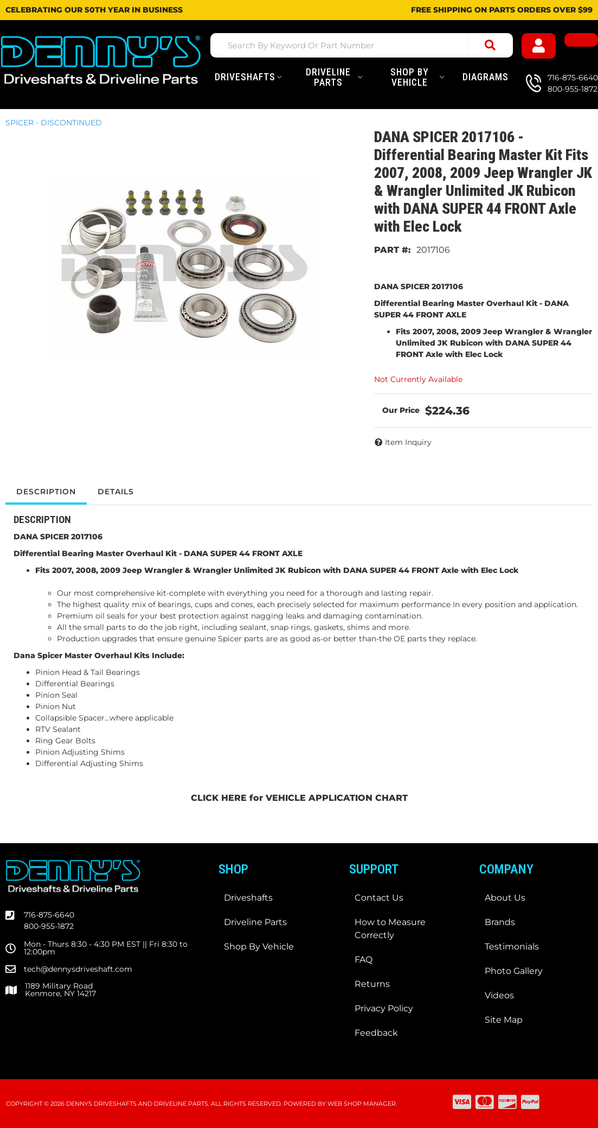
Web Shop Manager (361, 1103)
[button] (361, 45)
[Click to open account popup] (539, 46)
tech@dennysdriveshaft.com (78, 969)
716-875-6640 (49, 915)
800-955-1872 (49, 926)
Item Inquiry (408, 442)
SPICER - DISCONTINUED (53, 123)
